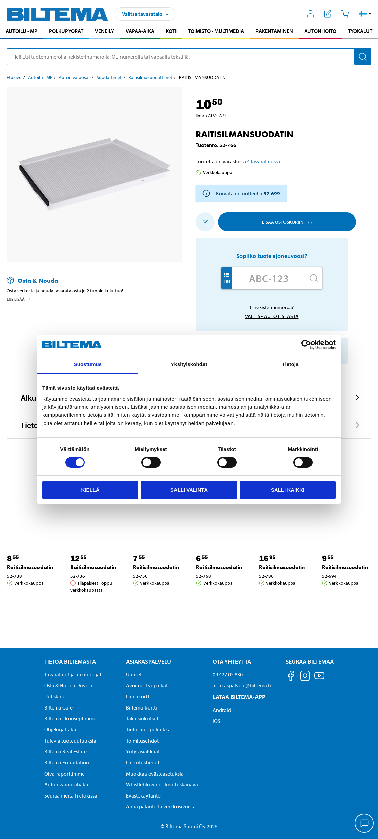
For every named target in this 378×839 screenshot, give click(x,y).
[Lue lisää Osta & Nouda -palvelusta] (88, 280)
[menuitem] (21, 31)
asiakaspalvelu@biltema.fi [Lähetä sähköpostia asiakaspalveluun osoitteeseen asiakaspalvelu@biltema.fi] (242, 685)
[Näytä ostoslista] (327, 14)
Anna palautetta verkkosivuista (161, 806)
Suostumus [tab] (88, 364)
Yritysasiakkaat (143, 751)
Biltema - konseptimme (70, 718)
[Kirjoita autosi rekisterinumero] (269, 278)
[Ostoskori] (344, 14)
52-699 (271, 193)
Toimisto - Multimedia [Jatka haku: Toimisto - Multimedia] (216, 31)
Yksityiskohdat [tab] (189, 364)
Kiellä (90, 490)
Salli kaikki (287, 490)
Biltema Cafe (58, 707)
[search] (189, 56)
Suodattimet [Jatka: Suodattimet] (109, 77)
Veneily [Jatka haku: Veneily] (104, 31)
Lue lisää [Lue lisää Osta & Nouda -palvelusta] (19, 299)
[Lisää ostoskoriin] (205, 221)
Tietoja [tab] (290, 364)
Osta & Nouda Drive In (69, 685)
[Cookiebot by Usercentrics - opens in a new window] (306, 345)
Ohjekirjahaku (60, 729)
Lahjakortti (138, 696)
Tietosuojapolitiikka (148, 729)
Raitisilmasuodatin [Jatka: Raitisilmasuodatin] (30, 567)
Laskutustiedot (142, 762)
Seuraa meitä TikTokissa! (71, 795)
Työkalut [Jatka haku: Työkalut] (360, 31)
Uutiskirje (54, 696)
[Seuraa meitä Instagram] (305, 677)
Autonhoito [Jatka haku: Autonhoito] (320, 31)
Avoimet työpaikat (147, 685)
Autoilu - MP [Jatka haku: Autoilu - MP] (21, 31)
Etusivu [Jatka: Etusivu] (14, 77)
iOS (216, 721)
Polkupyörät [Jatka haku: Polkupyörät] (66, 31)
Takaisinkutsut (142, 718)
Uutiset (134, 674)
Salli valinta (189, 490)
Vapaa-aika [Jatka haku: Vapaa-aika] (140, 31)
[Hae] (362, 56)
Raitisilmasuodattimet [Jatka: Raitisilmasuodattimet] (150, 77)
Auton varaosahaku (66, 784)
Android (222, 709)
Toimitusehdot (142, 740)
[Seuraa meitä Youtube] (319, 679)
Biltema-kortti (141, 707)
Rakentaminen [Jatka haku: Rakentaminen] (274, 31)
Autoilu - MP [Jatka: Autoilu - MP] (40, 77)
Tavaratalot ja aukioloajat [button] (72, 674)
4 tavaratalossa (263, 161)
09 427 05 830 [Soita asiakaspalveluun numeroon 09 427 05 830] (228, 674)
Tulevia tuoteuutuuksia (70, 740)
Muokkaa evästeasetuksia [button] (155, 773)
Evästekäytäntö (143, 795)
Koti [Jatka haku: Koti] (171, 31)
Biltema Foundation (66, 762)
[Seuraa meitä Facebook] (291, 677)
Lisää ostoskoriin (287, 222)
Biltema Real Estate (65, 751)
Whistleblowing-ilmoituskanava (162, 784)
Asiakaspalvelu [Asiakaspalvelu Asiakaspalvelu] (148, 661)
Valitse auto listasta (272, 316)
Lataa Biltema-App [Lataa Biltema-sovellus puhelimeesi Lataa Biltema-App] (239, 697)
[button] (365, 14)
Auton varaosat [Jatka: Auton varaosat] (74, 77)
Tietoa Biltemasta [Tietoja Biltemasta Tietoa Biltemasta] (70, 661)
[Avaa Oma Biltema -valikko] (310, 14)
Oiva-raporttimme (64, 773)
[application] (364, 823)
